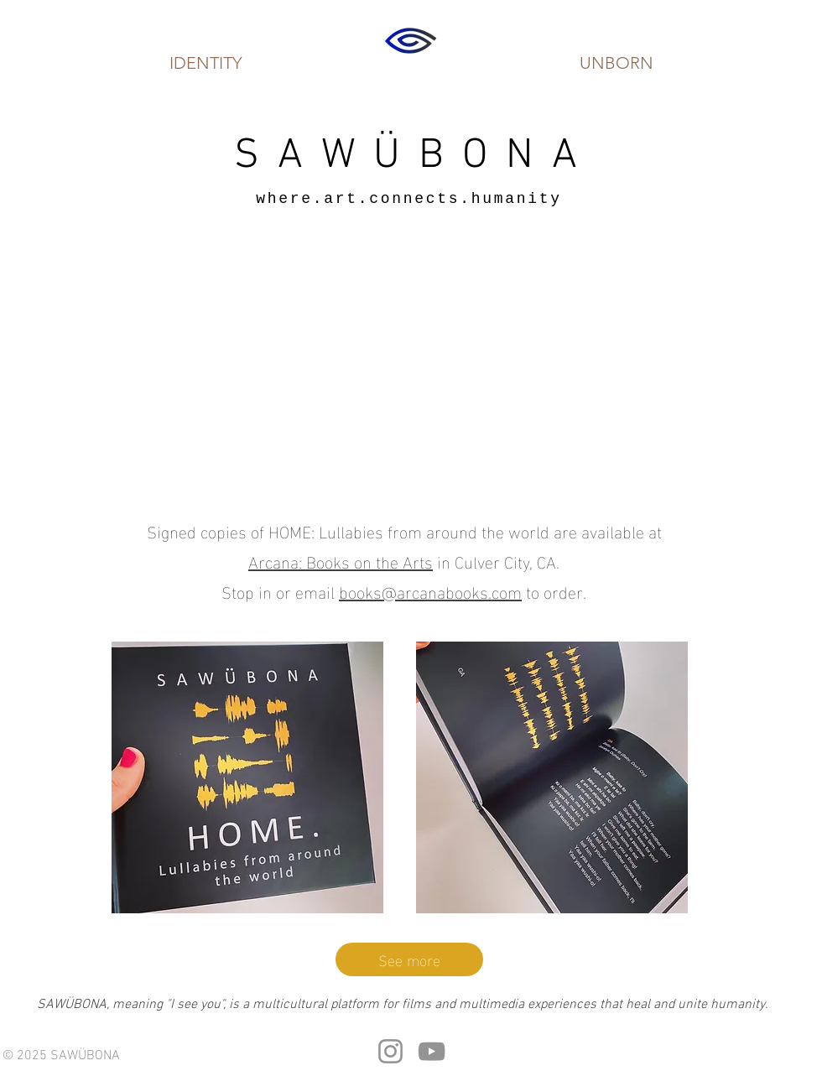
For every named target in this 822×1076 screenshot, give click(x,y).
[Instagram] (390, 1051)
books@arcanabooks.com (430, 590)
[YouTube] (431, 1051)
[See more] (409, 959)
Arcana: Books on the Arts (340, 560)
